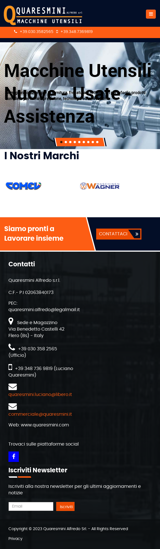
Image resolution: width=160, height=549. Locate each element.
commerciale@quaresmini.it (40, 414)
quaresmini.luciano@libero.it (40, 394)
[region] (80, 95)
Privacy (15, 539)
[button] (61, 142)
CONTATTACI (113, 234)
